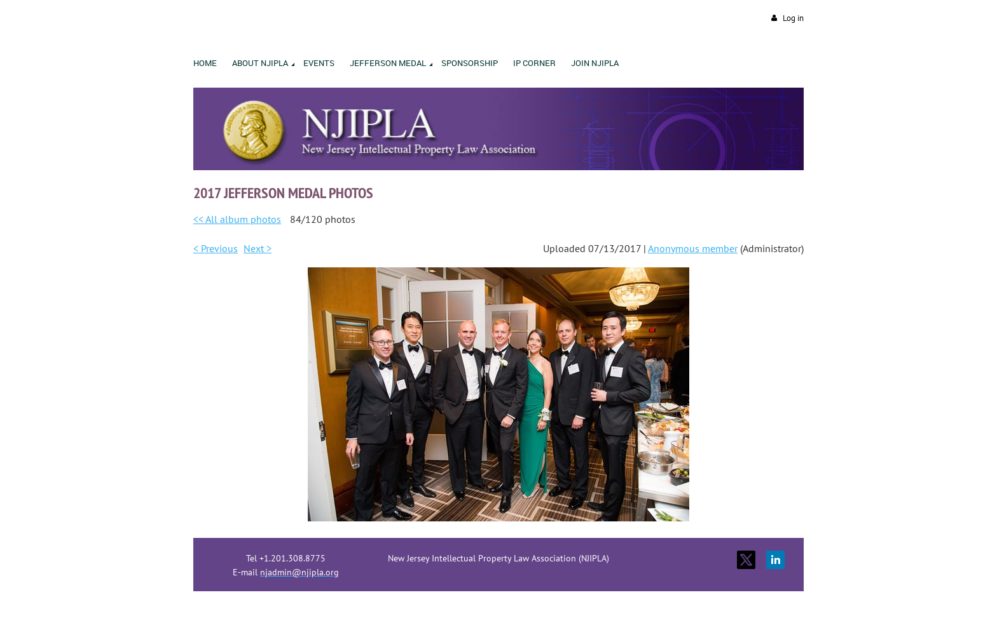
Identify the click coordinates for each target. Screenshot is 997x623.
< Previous (215, 248)
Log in (793, 18)
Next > (258, 248)
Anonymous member (693, 248)
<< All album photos (237, 219)
